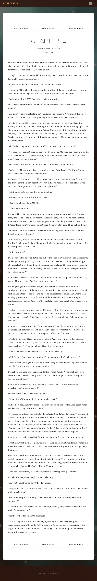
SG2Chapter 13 (21, 28)
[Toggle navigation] (90, 3)
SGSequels (10, 3)
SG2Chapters (48, 28)
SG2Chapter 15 (76, 28)
